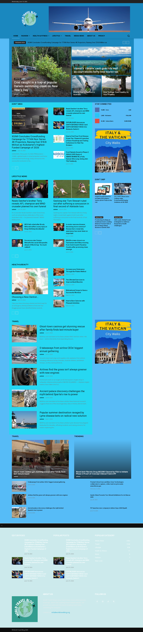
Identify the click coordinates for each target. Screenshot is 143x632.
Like (130, 110)
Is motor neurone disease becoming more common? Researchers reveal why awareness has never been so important (77, 229)
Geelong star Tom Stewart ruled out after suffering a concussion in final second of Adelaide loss (71, 203)
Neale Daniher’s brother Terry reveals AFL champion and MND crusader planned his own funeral (29, 203)
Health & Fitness (17, 293)
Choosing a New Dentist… (25, 297)
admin (14, 150)
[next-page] (16, 167)
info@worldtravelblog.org (61, 612)
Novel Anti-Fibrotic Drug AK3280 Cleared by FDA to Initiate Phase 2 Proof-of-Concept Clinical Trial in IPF (102, 473)
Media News (16, 132)
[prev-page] (13, 167)
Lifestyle (17, 79)
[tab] (71, 525)
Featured (77, 89)
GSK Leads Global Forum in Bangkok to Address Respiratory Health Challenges (122, 222)
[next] (127, 42)
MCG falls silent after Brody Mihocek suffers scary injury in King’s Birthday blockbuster (35, 227)
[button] (128, 35)
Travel (77, 65)
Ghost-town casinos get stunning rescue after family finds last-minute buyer (40, 473)
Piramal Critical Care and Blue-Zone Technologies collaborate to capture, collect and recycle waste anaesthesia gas (107, 484)
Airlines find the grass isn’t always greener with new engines (48, 495)
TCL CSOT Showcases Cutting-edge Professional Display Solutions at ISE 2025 (121, 199)
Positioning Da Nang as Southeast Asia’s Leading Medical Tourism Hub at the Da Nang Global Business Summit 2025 (103, 223)
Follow (128, 115)
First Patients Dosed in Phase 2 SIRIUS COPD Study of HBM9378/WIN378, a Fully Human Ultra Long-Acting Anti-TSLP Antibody (77, 156)
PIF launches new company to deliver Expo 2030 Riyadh (108, 508)
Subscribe (127, 121)
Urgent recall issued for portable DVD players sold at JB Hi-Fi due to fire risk (103, 199)
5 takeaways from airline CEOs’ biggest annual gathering (46, 482)
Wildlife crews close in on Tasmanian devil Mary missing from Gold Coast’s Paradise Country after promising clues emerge (77, 245)
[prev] (124, 42)
